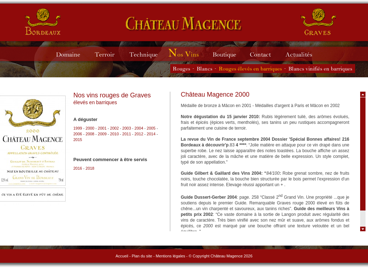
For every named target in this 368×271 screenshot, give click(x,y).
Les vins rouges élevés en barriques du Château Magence (250, 68)
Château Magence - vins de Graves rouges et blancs (184, 23)
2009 (102, 134)
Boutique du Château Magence (228, 54)
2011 (126, 134)
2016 (78, 168)
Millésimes (189, 54)
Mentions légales (170, 256)
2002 (114, 128)
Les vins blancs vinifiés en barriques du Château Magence (320, 68)
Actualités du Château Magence (302, 54)
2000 (90, 128)
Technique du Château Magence (146, 54)
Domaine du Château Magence (71, 54)
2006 (78, 134)
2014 (151, 134)
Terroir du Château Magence (108, 54)
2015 (78, 139)
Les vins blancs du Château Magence (204, 68)
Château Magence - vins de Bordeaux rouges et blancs (43, 21)
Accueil (122, 256)
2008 (90, 134)
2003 (126, 128)
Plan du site (142, 256)
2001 (102, 128)
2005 (151, 128)
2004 (139, 128)
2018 (90, 168)
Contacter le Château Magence (264, 54)
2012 (139, 134)
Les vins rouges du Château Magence (181, 68)
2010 (114, 134)
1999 (78, 128)
